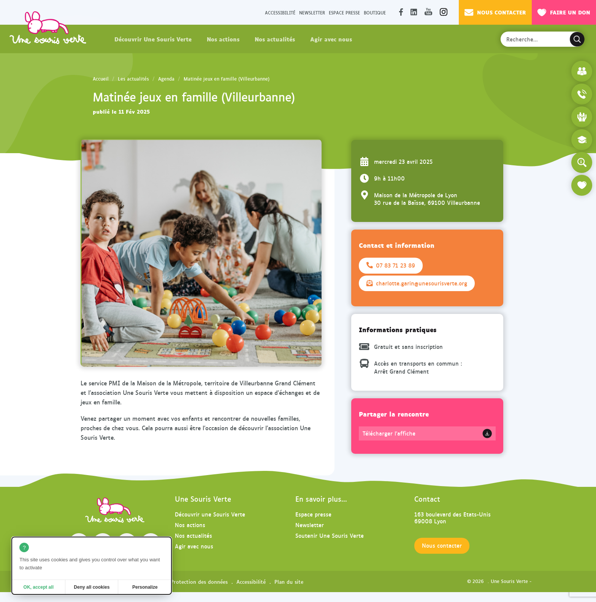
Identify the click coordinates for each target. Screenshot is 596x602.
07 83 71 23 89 (390, 265)
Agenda (166, 78)
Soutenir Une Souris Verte (329, 535)
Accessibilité (280, 12)
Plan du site (288, 581)
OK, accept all (39, 587)
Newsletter (312, 12)
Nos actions (223, 39)
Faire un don (563, 12)
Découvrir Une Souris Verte (153, 39)
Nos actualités (275, 39)
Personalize (145, 587)
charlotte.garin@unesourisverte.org (416, 283)
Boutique (375, 12)
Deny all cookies (91, 587)
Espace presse (344, 12)
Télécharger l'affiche (389, 433)
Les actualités (133, 78)
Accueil (101, 78)
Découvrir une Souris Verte (210, 514)
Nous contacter (495, 12)
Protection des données (199, 581)
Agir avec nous (331, 39)
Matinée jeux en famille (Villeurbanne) (226, 78)
